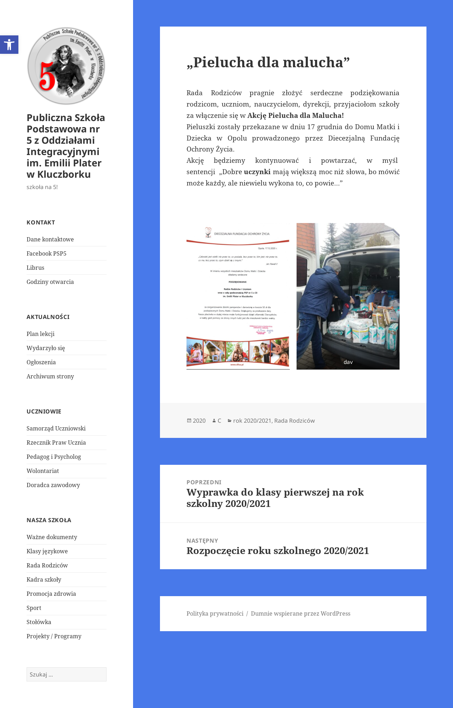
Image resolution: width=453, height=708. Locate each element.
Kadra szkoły (44, 579)
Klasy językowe (47, 551)
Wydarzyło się (46, 348)
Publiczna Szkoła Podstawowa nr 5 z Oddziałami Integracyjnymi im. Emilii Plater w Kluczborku (66, 146)
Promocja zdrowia (51, 594)
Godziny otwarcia (50, 282)
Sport (34, 608)
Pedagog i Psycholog (54, 457)
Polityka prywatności (215, 613)
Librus (35, 268)
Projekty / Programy (54, 636)
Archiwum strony (50, 376)
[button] (9, 44)
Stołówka (39, 622)
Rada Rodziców (47, 565)
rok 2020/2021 (252, 420)
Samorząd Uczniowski (56, 428)
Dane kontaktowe (50, 239)
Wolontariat (43, 471)
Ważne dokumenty (52, 537)
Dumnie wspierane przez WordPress (300, 613)
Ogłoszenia (41, 362)
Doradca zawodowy (53, 485)
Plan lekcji (41, 334)
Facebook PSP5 (47, 253)
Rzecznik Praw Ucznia (56, 442)
